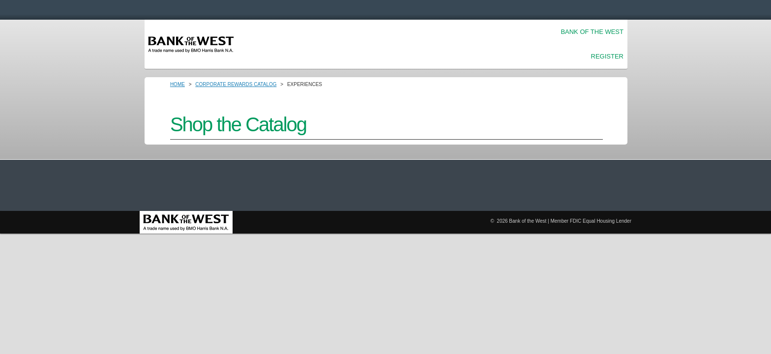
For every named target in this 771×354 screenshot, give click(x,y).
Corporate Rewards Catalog (235, 84)
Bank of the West (592, 31)
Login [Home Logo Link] (191, 44)
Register (607, 56)
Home (177, 84)
